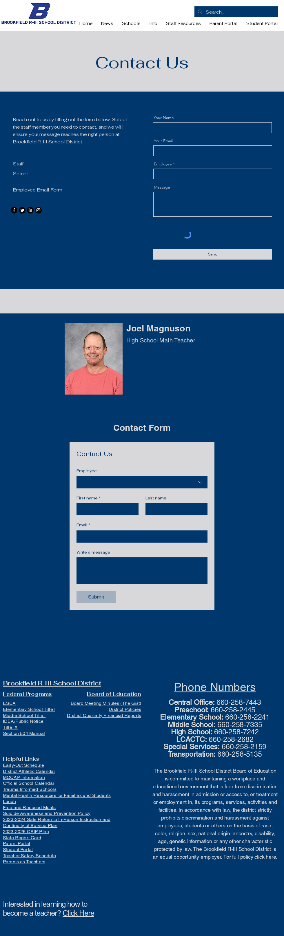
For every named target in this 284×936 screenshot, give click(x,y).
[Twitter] (22, 210)
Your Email (163, 141)
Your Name (164, 118)
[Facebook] (14, 210)
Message (162, 187)
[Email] (140, 536)
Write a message (93, 552)
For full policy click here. (250, 857)
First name (89, 498)
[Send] (212, 254)
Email (83, 525)
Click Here (78, 913)
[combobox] (142, 482)
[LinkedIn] (30, 210)
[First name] (106, 509)
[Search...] (235, 12)
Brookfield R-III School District (52, 683)
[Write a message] (142, 570)
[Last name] (175, 509)
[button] (131, 23)
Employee (163, 164)
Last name (155, 498)
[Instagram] (38, 210)
